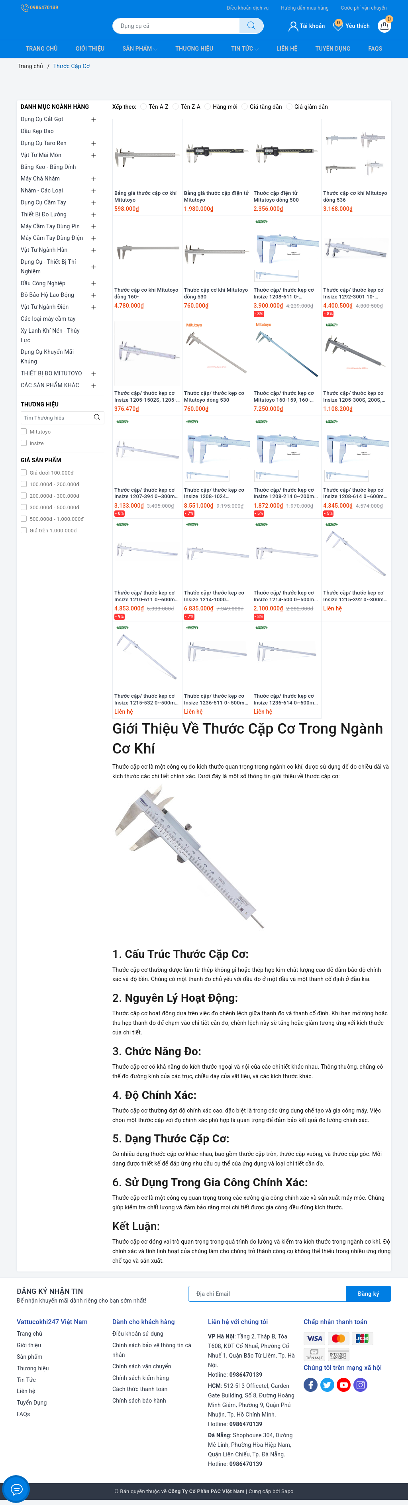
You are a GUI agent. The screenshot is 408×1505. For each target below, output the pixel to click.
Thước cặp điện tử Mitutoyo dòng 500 (276, 197)
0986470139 (39, 7)
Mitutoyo (39, 432)
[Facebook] (311, 1390)
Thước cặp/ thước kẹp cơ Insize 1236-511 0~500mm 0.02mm (216, 705)
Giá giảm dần (307, 107)
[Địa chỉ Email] (267, 1299)
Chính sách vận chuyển (141, 1371)
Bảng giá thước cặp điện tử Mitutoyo (216, 197)
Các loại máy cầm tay (48, 319)
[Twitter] (327, 1390)
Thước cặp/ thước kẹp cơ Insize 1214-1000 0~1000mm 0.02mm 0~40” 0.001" (216, 601)
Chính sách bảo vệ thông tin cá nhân (151, 1355)
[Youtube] (344, 1390)
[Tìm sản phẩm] (175, 26)
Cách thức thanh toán (140, 1394)
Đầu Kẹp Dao (37, 131)
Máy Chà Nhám (40, 178)
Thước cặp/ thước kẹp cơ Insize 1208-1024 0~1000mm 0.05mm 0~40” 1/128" (216, 497)
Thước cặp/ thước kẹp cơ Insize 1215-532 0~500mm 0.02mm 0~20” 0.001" (147, 705)
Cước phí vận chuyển (364, 8)
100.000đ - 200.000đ (53, 484)
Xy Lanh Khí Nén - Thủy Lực (50, 335)
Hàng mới (220, 107)
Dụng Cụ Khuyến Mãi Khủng (47, 357)
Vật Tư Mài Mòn (41, 155)
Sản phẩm (140, 49)
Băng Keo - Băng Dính (48, 167)
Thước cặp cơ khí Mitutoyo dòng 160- (146, 294)
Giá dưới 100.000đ (51, 473)
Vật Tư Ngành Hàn (44, 250)
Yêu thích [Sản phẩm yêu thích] (351, 26)
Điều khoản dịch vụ (248, 8)
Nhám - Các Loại (42, 190)
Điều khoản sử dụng (137, 1339)
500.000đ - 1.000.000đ (56, 519)
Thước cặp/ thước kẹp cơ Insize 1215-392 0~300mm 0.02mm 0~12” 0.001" (355, 601)
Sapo (287, 1496)
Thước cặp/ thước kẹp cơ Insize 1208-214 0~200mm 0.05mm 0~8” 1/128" (286, 497)
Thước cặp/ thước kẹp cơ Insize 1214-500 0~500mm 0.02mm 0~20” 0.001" (286, 601)
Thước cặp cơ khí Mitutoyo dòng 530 (216, 294)
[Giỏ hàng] (384, 26)
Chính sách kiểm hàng (140, 1382)
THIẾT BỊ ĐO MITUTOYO (51, 373)
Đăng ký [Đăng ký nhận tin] (368, 1299)
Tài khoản (306, 26)
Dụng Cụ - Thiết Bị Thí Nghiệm (48, 267)
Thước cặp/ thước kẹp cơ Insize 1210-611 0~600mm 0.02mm (147, 601)
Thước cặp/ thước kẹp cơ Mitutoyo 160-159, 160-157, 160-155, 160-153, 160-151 (284, 399)
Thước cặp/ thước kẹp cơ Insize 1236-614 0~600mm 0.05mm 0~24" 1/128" (286, 705)
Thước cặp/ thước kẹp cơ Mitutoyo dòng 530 (214, 398)
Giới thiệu (90, 48)
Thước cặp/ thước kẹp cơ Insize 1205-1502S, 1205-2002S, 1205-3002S (145, 399)
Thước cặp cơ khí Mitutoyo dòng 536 (355, 197)
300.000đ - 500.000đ (53, 507)
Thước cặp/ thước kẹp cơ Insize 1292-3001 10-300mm (353, 295)
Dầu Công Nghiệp (43, 283)
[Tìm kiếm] (251, 26)
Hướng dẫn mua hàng (305, 8)
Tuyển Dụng (333, 48)
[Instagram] (360, 1390)
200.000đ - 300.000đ (53, 496)
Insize (36, 443)
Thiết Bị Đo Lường (44, 214)
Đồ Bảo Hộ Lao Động (47, 295)
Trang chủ (42, 48)
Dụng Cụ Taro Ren (44, 143)
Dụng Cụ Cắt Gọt (42, 119)
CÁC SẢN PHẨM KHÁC (50, 385)
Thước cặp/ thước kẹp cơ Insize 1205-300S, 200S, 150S (353, 399)
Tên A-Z (154, 107)
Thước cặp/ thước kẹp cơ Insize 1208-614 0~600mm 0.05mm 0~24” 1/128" (355, 497)
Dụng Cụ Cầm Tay (43, 202)
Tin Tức (245, 49)
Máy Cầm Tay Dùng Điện (52, 238)
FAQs (375, 48)
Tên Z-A (186, 107)
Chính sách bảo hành (139, 1406)
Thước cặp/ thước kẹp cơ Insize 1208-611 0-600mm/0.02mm (284, 295)
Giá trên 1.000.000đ (52, 531)
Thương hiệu (194, 48)
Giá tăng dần (262, 107)
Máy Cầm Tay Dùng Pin (50, 226)
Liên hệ (287, 48)
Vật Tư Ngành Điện (45, 307)
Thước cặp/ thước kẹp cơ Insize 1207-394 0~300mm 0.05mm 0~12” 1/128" (147, 497)
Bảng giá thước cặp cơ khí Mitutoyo (145, 197)
